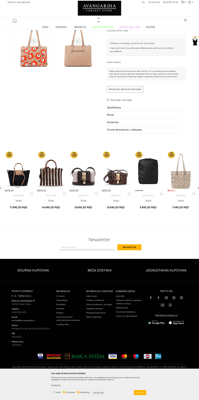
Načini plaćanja (93, 340)
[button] (185, 20)
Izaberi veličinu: (114, 88)
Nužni (58, 392)
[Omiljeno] (183, 2)
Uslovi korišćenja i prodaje (99, 328)
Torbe (63, 26)
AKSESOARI (54, 26)
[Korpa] (190, 2)
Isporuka (120, 320)
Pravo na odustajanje (126, 339)
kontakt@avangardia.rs (23, 344)
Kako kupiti (91, 320)
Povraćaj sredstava (125, 335)
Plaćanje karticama (95, 336)
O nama (60, 320)
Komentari (145, 148)
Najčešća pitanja (94, 332)
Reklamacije (122, 331)
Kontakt (60, 332)
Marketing (85, 392)
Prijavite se (132, 271)
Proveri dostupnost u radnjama (145, 155)
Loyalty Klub (62, 348)
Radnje (59, 336)
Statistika (70, 392)
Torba (18, 226)
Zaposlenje (61, 324)
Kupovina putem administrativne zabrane (68, 342)
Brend (145, 140)
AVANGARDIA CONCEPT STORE (24, 26)
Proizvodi (43, 26)
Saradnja (60, 328)
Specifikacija (145, 133)
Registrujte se (170, 2)
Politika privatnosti (95, 324)
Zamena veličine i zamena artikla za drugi (128, 326)
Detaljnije (55, 385)
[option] (18, 207)
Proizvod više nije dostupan (125, 115)
